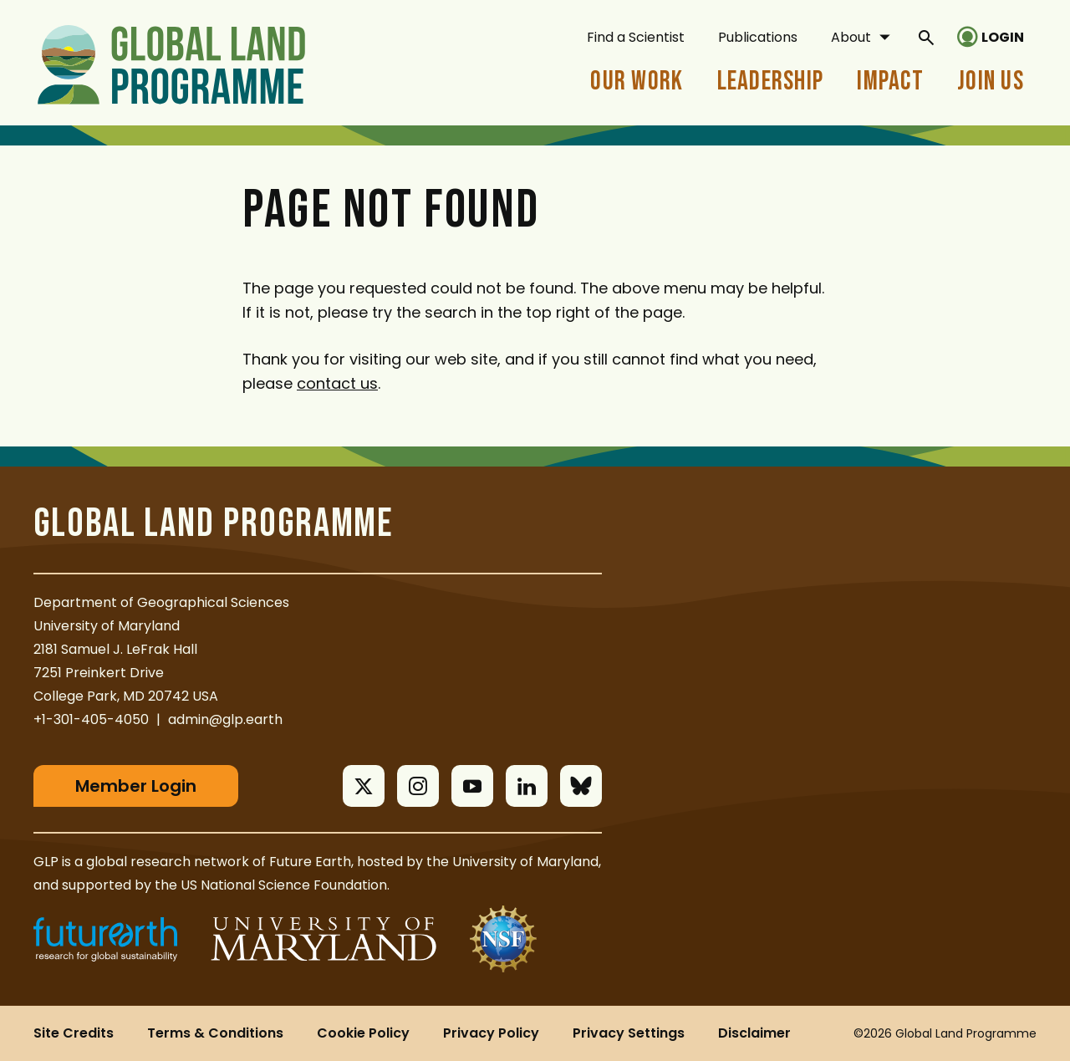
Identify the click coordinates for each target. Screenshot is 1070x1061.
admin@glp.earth (225, 719)
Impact (890, 81)
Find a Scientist (636, 37)
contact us (337, 383)
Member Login (135, 786)
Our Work (636, 81)
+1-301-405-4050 (91, 719)
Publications (757, 37)
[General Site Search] (926, 37)
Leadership (770, 81)
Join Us (990, 81)
